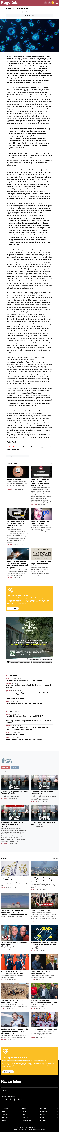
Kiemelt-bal (17, 456)
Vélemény (5, 1114)
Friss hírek (5, 1108)
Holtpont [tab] (14, 767)
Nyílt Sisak (5, 1117)
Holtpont (24, 1108)
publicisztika (25, 456)
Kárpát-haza (25, 1117)
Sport (42, 1117)
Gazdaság (44, 1111)
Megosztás (29, 15)
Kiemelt (4, 1111)
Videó (23, 1114)
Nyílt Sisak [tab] (5, 767)
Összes (49, 463)
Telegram (16, 447)
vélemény (9, 456)
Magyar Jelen (10, 12)
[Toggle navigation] (56, 2)
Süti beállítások (41, 1129)
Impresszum (4, 1090)
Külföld (24, 1111)
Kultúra (43, 1114)
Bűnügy (43, 1108)
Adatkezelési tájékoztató (31, 1129)
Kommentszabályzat (19, 1129)
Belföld (4, 1120)
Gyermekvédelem (27, 1120)
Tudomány (18, 12)
